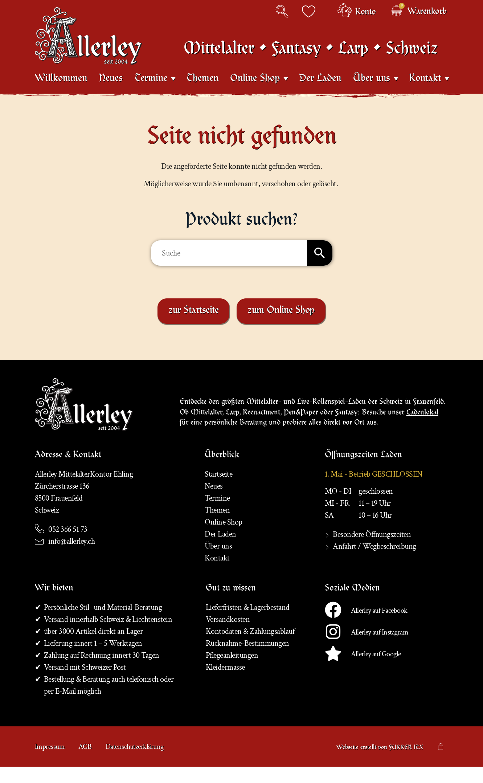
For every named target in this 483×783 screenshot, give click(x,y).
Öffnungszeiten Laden (363, 472)
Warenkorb (427, 12)
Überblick (222, 472)
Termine (151, 90)
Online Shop (255, 90)
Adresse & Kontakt (68, 472)
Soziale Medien (352, 605)
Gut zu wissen (231, 605)
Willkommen (61, 90)
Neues (111, 90)
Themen (202, 90)
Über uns (371, 90)
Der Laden (320, 90)
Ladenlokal (422, 427)
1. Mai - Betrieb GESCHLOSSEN (373, 490)
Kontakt (425, 90)
